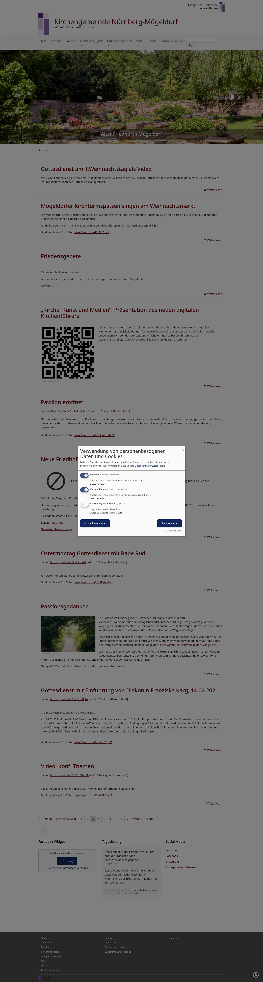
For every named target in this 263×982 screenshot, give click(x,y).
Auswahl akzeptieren (95, 523)
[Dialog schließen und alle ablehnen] (182, 448)
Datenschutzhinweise (146, 465)
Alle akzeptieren (169, 523)
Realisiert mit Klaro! (172, 530)
